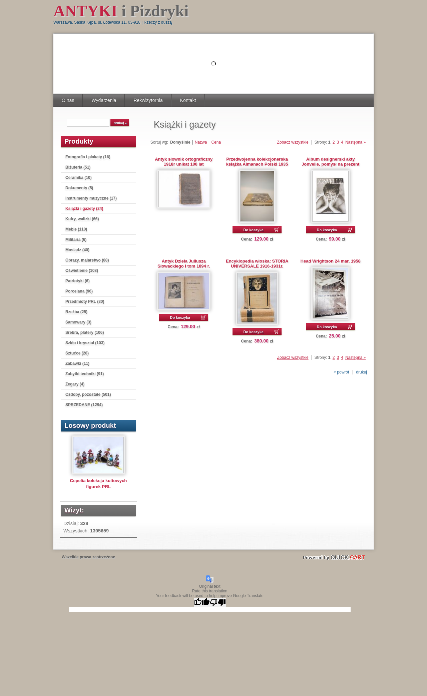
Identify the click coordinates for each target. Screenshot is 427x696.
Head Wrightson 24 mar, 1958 (331, 261)
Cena (216, 142)
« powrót (341, 372)
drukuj (361, 372)
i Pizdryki (120, 11)
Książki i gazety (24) (84, 208)
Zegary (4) (74, 384)
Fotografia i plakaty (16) (87, 157)
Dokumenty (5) (79, 188)
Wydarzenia (103, 100)
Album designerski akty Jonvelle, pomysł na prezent (330, 162)
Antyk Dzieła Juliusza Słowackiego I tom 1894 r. (183, 264)
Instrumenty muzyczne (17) (91, 198)
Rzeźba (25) (76, 312)
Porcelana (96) (79, 291)
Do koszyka (253, 230)
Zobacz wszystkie (293, 142)
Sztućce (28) (77, 353)
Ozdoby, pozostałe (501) (88, 394)
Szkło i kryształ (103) (84, 343)
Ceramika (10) (78, 177)
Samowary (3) (78, 322)
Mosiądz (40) (77, 250)
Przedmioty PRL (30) (84, 301)
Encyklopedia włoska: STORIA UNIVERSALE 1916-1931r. (257, 264)
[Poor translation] (218, 602)
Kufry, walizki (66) (82, 219)
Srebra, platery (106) (84, 332)
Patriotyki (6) (77, 281)
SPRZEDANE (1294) (84, 404)
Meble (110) (76, 229)
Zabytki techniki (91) (84, 373)
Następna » (355, 142)
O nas (68, 100)
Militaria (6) (75, 239)
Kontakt (188, 100)
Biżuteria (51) (77, 167)
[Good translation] (202, 602)
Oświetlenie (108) (81, 270)
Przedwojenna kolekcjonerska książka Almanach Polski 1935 (257, 162)
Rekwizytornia (147, 100)
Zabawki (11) (77, 363)
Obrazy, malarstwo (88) (87, 260)
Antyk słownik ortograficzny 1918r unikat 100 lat (183, 162)
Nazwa (201, 142)
